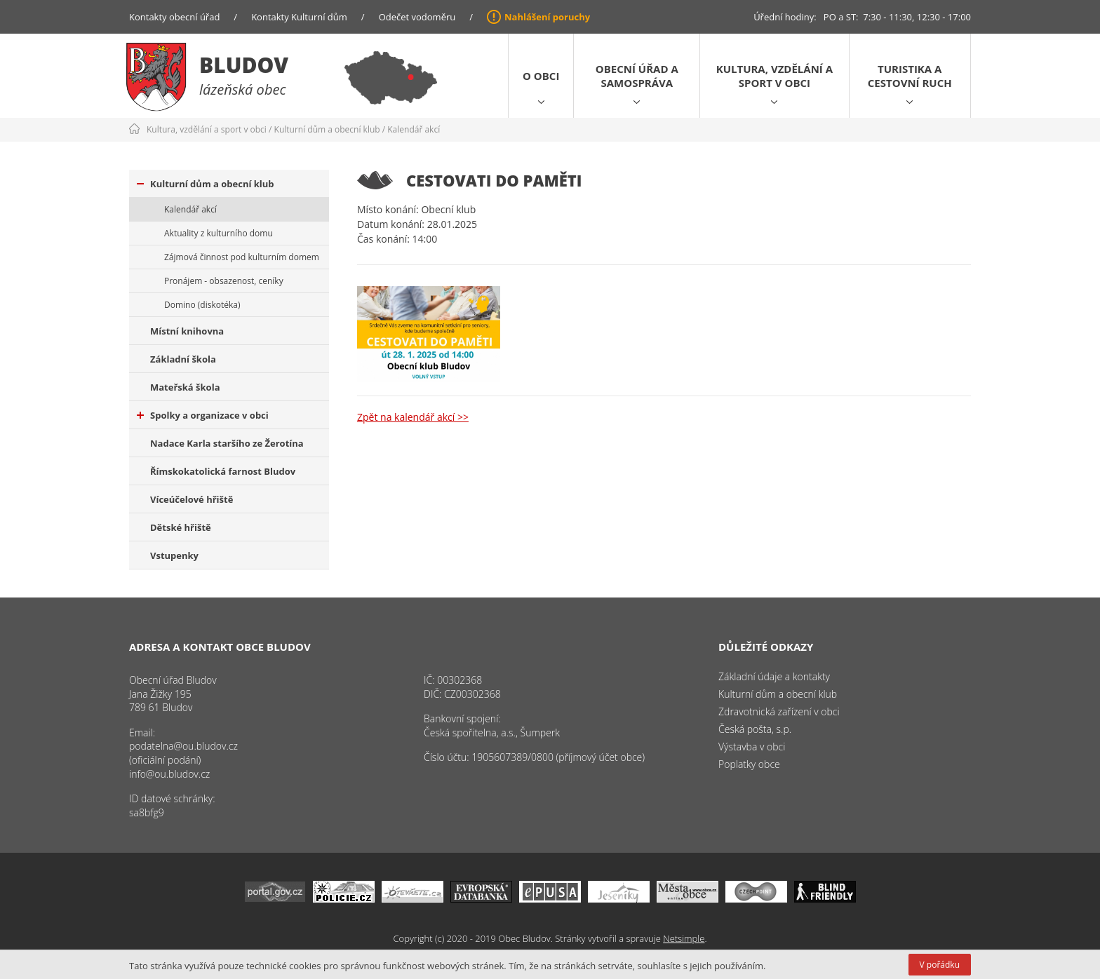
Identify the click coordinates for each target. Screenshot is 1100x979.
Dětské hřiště (180, 527)
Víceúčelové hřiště (191, 499)
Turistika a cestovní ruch (910, 76)
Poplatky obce (749, 764)
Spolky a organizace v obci (203, 415)
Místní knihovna (187, 331)
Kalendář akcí (413, 129)
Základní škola (183, 359)
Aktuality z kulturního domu (218, 233)
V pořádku (940, 965)
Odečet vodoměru (417, 17)
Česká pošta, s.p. (754, 729)
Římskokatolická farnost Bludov (222, 471)
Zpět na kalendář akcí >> (413, 417)
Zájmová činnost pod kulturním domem (241, 257)
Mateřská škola (185, 387)
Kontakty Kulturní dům (299, 17)
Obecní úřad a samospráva (637, 76)
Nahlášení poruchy (547, 17)
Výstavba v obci (751, 746)
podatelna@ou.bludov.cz (183, 745)
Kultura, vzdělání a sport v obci (774, 76)
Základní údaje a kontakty (774, 676)
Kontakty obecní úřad (174, 17)
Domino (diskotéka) (202, 305)
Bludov (243, 64)
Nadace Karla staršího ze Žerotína (227, 443)
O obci (541, 76)
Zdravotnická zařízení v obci (779, 711)
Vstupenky (174, 555)
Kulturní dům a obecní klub (327, 129)
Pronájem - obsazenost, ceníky (223, 281)
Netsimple (683, 938)
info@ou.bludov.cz (169, 774)
